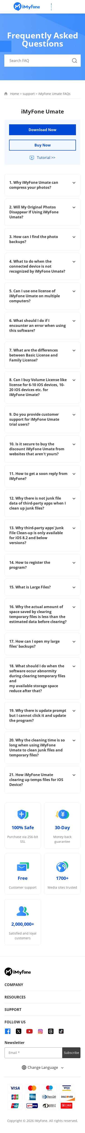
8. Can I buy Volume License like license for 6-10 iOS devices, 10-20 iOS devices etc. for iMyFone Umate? (42, 387)
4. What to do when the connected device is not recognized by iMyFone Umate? (42, 266)
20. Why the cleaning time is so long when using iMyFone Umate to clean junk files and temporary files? (42, 748)
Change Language (42, 1067)
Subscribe (71, 1052)
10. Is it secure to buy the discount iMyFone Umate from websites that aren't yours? (42, 448)
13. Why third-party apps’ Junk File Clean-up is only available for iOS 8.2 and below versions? (42, 535)
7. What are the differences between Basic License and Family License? (42, 355)
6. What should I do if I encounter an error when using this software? (42, 325)
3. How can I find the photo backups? (42, 239)
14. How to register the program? (42, 565)
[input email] (33, 1052)
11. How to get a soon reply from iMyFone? (42, 476)
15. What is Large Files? (42, 587)
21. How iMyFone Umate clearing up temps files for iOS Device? (42, 779)
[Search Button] (74, 60)
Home (14, 94)
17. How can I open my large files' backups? (42, 644)
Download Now (42, 129)
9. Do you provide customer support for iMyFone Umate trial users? (42, 419)
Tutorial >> (45, 157)
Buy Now (42, 145)
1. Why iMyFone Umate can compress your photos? (42, 185)
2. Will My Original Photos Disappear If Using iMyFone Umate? (42, 212)
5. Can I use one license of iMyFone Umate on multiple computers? (42, 295)
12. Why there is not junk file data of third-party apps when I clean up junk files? (42, 503)
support (29, 94)
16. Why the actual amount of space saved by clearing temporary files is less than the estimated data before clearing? (42, 614)
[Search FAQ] (42, 60)
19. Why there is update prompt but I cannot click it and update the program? (42, 715)
